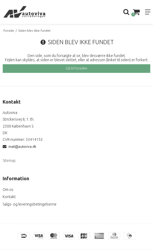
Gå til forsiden (76, 68)
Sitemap (9, 160)
